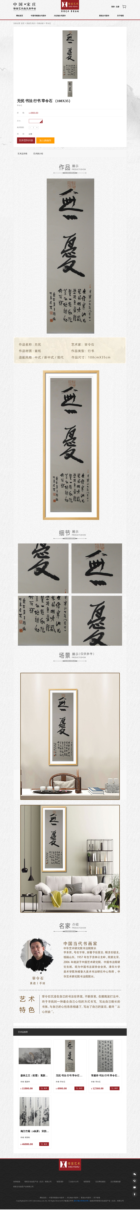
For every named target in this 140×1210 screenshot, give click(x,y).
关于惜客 (120, 16)
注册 (117, 7)
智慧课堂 (87, 1182)
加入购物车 (45, 140)
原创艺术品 (30, 23)
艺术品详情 (22, 154)
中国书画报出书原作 (39, 16)
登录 (113, 7)
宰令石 (48, 23)
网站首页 (19, 16)
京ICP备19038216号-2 (82, 1201)
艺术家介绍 (38, 154)
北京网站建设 (101, 1182)
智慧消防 (60, 1182)
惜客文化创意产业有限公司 (23, 1187)
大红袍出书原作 (61, 16)
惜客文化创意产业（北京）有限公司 (38, 1182)
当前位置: (17, 23)
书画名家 (40, 23)
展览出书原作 (103, 16)
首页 (22, 23)
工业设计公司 (74, 1182)
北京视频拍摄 (117, 1182)
